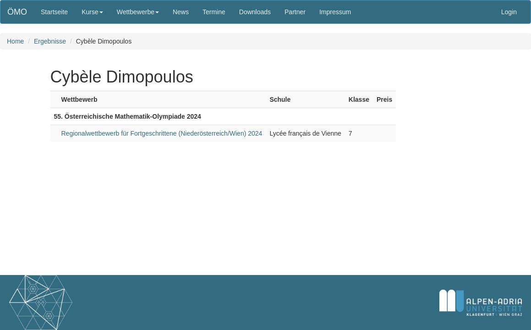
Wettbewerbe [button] (138, 12)
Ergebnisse (50, 41)
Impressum (335, 12)
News (181, 12)
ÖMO (17, 11)
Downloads (255, 12)
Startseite (54, 12)
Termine (214, 12)
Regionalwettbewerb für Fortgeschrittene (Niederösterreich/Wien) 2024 (162, 133)
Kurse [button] (92, 12)
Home (15, 41)
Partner (295, 12)
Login (509, 12)
